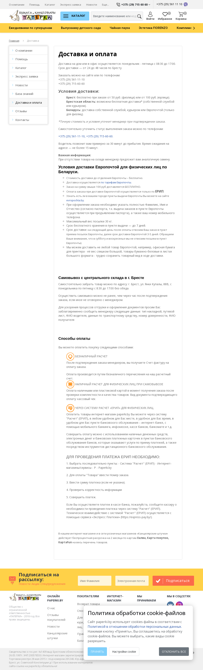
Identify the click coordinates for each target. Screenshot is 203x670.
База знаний (24, 94)
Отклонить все (174, 651)
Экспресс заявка (70, 4)
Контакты (22, 120)
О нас (51, 608)
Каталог (50, 4)
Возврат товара (88, 604)
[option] (35, 28)
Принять (97, 651)
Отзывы (21, 111)
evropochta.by (75, 200)
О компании (16, 4)
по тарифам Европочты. (116, 182)
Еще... (105, 4)
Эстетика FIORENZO (153, 28)
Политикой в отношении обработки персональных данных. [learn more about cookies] (135, 626)
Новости (91, 4)
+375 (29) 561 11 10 (172, 4)
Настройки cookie (124, 651)
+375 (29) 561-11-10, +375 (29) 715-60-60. (85, 136)
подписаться (177, 580)
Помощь (34, 4)
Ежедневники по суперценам (30, 28)
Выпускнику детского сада (81, 28)
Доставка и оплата (28, 102)
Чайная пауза (120, 28)
